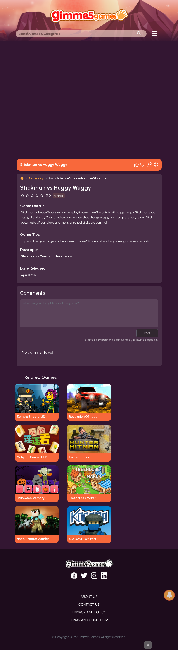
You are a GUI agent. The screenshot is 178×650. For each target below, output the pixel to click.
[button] (169, 594)
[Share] (149, 164)
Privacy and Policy (89, 612)
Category (36, 178)
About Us (89, 597)
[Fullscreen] (156, 164)
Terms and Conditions (89, 620)
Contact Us (89, 604)
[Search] (73, 33)
